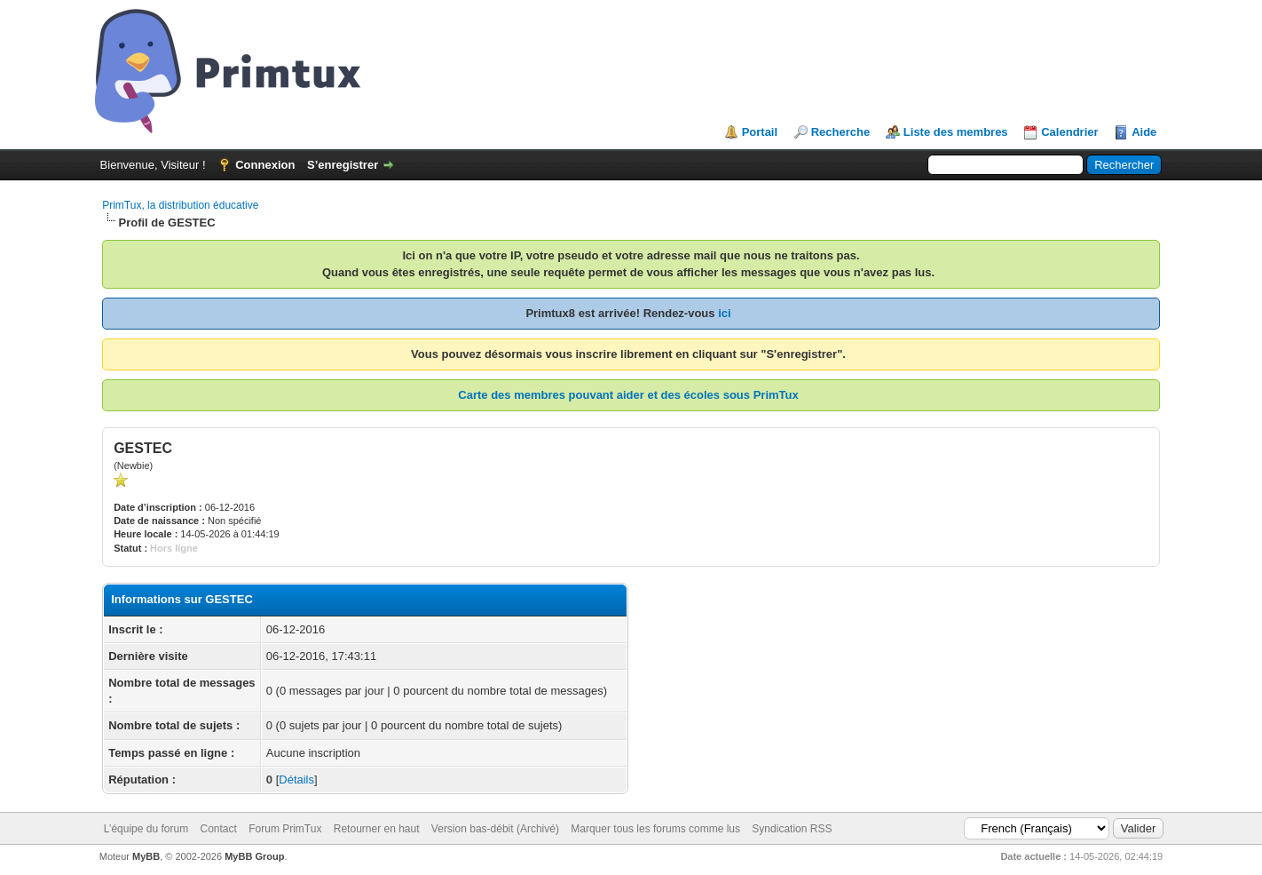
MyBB (146, 856)
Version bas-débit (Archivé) (495, 829)
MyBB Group (254, 856)
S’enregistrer (342, 164)
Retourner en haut (377, 829)
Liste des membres (955, 132)
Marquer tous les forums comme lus (655, 829)
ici (724, 313)
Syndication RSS (792, 829)
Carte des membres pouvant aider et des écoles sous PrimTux (628, 395)
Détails (296, 779)
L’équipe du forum (146, 829)
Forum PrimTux (284, 829)
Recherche (840, 132)
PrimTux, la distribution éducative (180, 205)
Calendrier (1069, 132)
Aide (1144, 132)
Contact (219, 829)
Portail (759, 132)
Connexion (265, 164)
